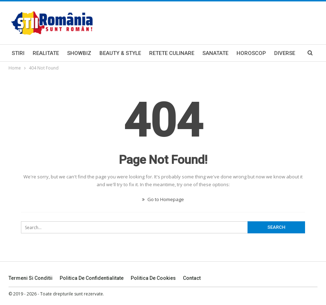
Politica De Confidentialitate (92, 278)
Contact (192, 278)
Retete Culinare (171, 53)
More (281, 53)
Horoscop (251, 53)
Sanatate (215, 53)
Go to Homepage (163, 199)
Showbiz (79, 53)
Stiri (18, 53)
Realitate (46, 53)
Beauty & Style (120, 53)
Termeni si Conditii (31, 278)
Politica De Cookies (153, 278)
